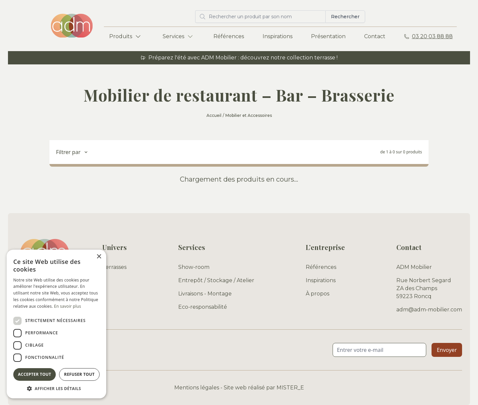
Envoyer (447, 350)
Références (228, 36)
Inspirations (277, 36)
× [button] (98, 256)
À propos (317, 293)
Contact (374, 36)
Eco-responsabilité (202, 307)
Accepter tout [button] (34, 374)
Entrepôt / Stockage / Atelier (216, 280)
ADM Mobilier (414, 267)
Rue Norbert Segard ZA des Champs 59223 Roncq (423, 288)
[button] (56, 388)
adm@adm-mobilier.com (429, 309)
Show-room (193, 267)
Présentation (328, 36)
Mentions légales (196, 387)
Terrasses (114, 267)
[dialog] (56, 324)
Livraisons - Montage (205, 293)
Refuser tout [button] (79, 374)
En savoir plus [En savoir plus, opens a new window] (67, 306)
